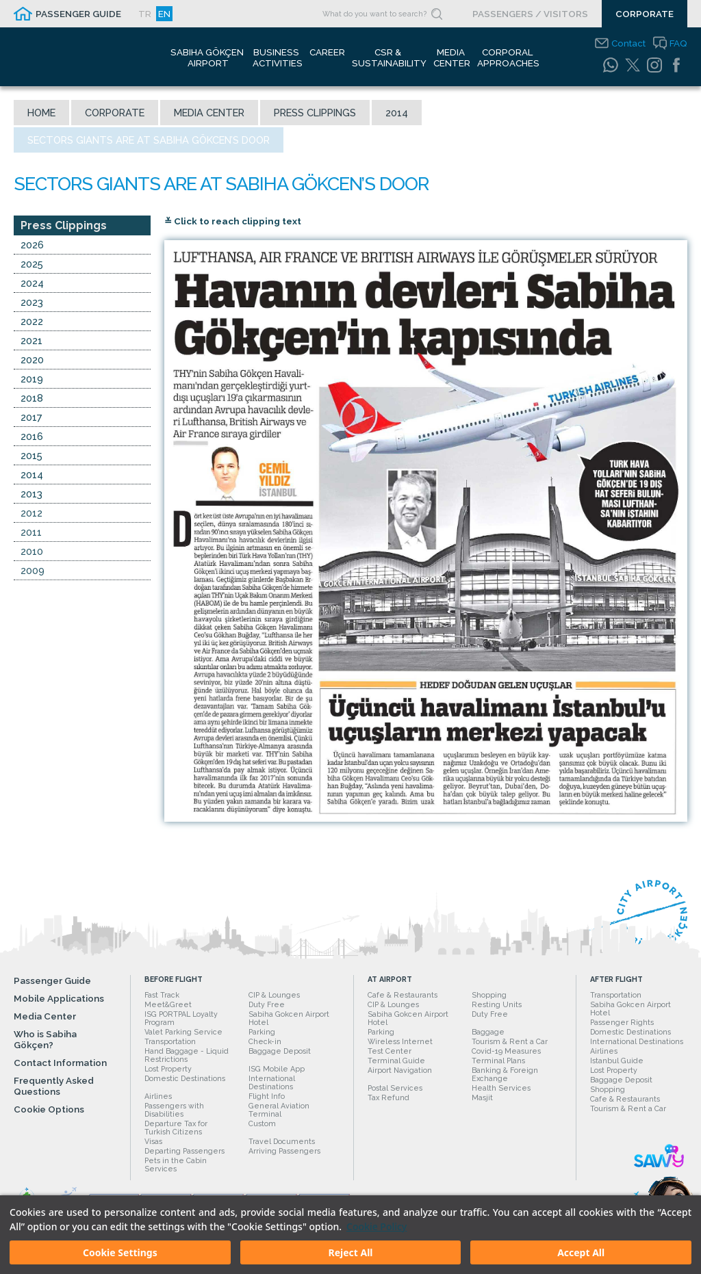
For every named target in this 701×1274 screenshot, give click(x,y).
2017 (31, 418)
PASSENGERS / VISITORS (530, 13)
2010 (32, 552)
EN (164, 13)
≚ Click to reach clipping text (232, 222)
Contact (628, 43)
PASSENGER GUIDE (78, 13)
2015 (31, 457)
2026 (32, 246)
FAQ (678, 43)
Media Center (209, 112)
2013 (31, 495)
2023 (32, 303)
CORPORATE (644, 13)
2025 (32, 265)
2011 (31, 533)
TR (144, 13)
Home (41, 112)
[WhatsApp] (611, 65)
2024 (32, 284)
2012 (31, 514)
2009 (32, 571)
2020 (32, 361)
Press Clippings (315, 112)
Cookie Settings (120, 1252)
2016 (32, 437)
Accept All (580, 1252)
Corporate (114, 112)
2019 (32, 380)
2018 (32, 399)
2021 (31, 342)
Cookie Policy (376, 1226)
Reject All (350, 1252)
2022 (32, 322)
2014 (396, 112)
